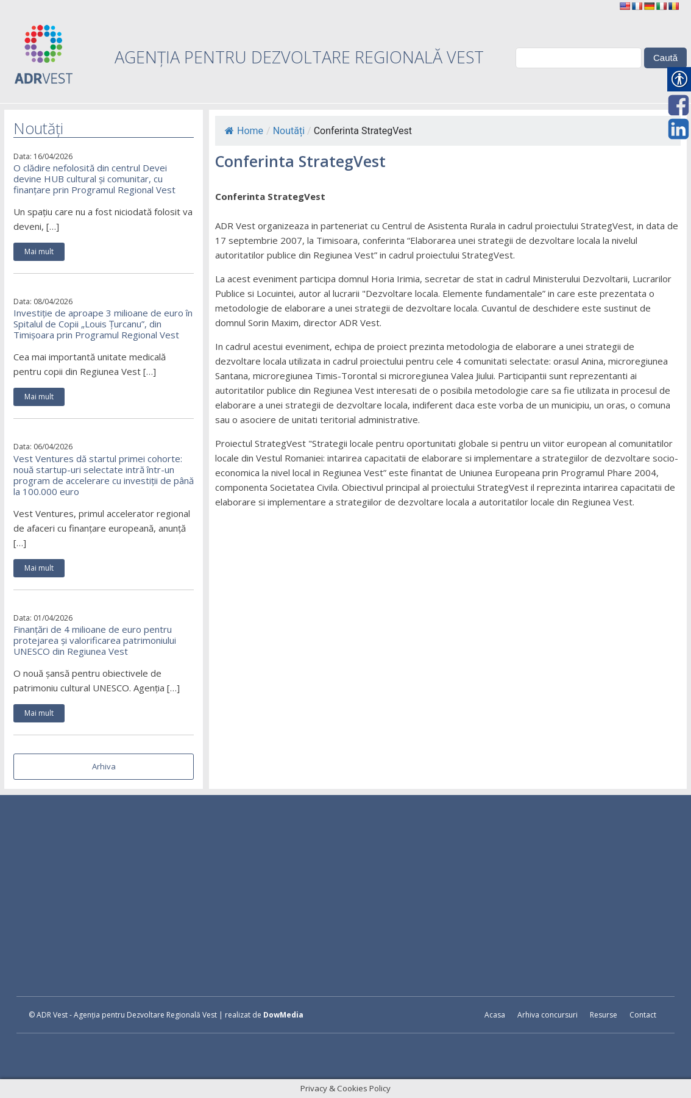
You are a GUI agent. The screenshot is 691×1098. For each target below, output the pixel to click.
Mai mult (39, 251)
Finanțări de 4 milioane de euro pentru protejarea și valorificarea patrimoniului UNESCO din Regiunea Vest (94, 640)
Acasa (494, 1015)
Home (244, 131)
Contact (642, 1015)
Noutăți (289, 131)
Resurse (603, 1015)
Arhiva (104, 766)
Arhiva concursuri (547, 1015)
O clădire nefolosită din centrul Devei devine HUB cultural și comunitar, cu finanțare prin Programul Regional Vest (94, 178)
